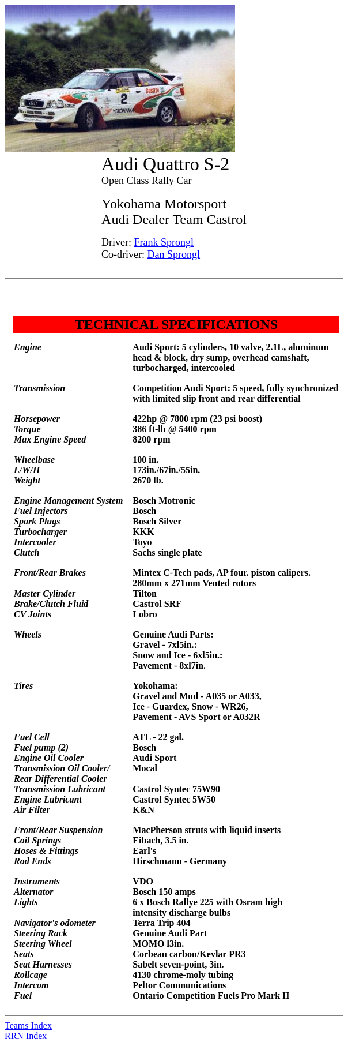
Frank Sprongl (164, 242)
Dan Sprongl (174, 254)
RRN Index (26, 1036)
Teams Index (28, 1025)
